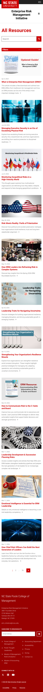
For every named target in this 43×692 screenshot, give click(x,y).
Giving (27, 653)
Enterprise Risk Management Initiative (21, 15)
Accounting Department (33, 641)
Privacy (27, 649)
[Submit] (39, 634)
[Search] (39, 39)
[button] (21, 49)
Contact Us (28, 657)
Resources (22, 688)
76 (22, 570)
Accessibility (29, 645)
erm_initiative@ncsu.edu (10, 623)
